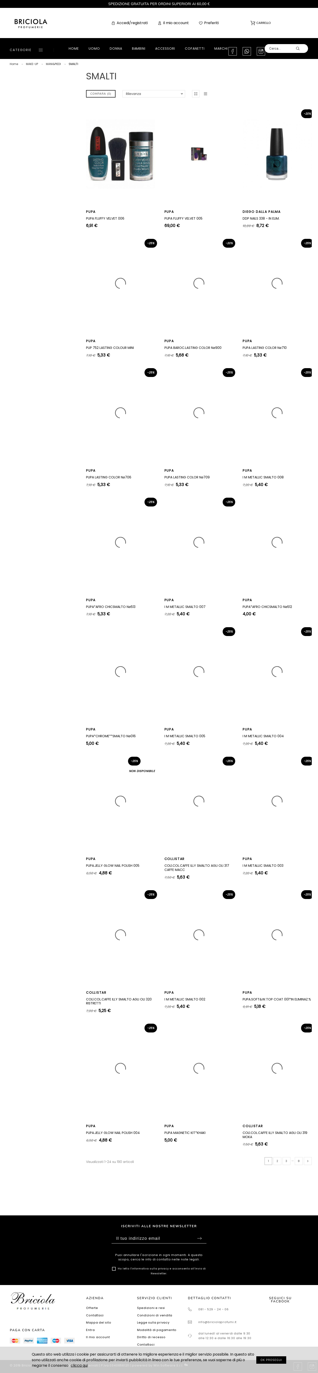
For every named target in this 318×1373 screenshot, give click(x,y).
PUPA (91, 211)
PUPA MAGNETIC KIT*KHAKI (185, 1132)
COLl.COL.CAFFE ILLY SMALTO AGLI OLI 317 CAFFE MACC (196, 867)
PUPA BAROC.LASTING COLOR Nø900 (193, 347)
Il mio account (98, 1337)
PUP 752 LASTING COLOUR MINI (110, 347)
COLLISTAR (174, 859)
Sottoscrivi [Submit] (199, 1238)
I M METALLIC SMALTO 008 (263, 477)
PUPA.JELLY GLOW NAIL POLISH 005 (112, 865)
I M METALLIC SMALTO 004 (263, 736)
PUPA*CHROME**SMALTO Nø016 (111, 736)
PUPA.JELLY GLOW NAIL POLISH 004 (113, 1132)
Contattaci (95, 1315)
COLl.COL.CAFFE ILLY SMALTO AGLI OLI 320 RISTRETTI (119, 1001)
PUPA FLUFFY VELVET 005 (183, 218)
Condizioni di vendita (154, 1315)
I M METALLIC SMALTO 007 (185, 606)
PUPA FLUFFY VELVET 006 (105, 218)
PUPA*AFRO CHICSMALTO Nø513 (110, 606)
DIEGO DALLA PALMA (262, 211)
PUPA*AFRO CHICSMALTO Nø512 (267, 606)
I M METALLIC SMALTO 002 (184, 999)
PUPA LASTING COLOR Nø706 (108, 477)
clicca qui (79, 1365)
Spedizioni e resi (151, 1308)
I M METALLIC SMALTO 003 (263, 865)
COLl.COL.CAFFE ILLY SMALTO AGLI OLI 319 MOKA (275, 1134)
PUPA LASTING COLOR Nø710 (265, 347)
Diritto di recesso (151, 1337)
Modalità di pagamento (157, 1330)
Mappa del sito (98, 1322)
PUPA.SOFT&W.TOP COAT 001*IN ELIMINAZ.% (277, 999)
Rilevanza (133, 93)
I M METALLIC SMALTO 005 (184, 736)
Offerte (92, 1308)
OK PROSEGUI (271, 1360)
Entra (90, 1330)
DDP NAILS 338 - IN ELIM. (261, 218)
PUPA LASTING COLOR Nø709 (187, 477)
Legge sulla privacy (153, 1322)
